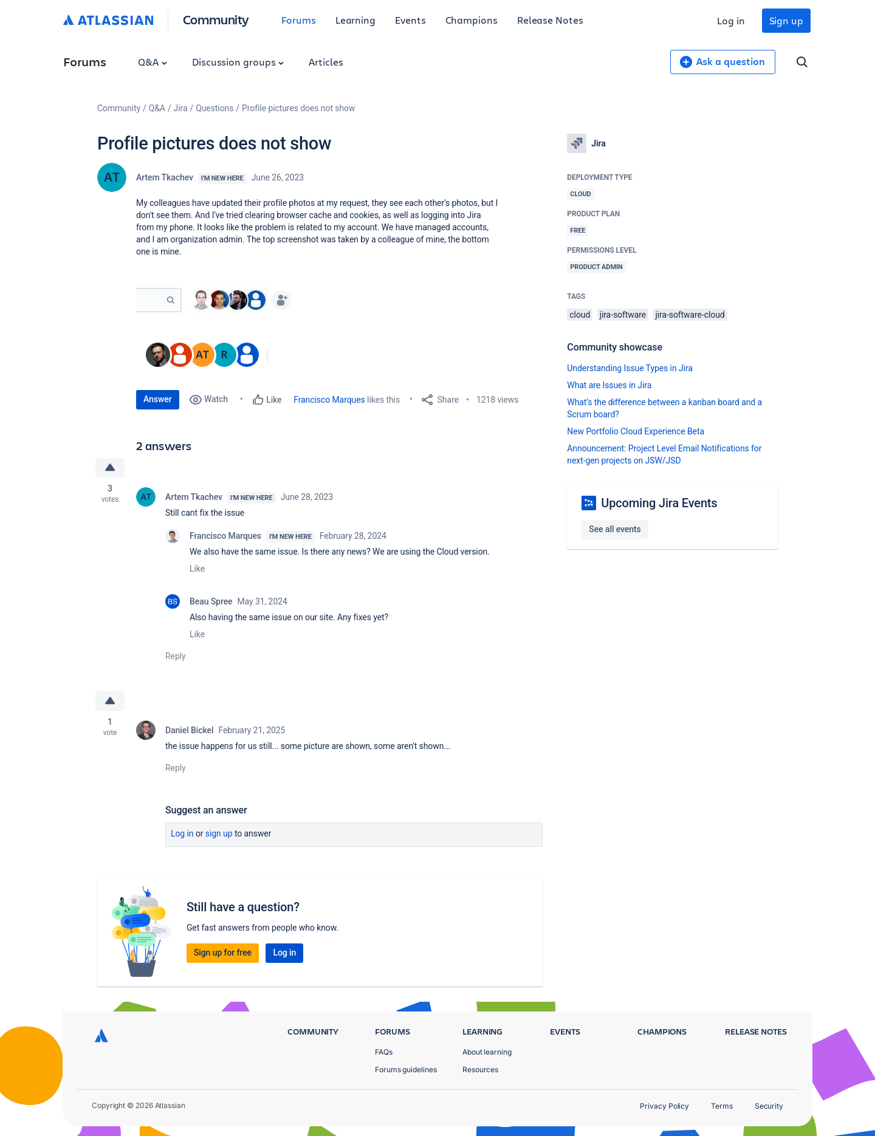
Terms (722, 1105)
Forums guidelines (406, 1069)
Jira (181, 108)
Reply (175, 656)
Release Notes (550, 19)
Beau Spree (211, 601)
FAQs (384, 1051)
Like (197, 568)
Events (410, 19)
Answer (157, 399)
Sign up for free (223, 952)
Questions (214, 108)
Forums (298, 19)
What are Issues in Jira (609, 385)
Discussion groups (238, 61)
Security (769, 1105)
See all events (614, 529)
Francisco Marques (329, 400)
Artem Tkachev (164, 177)
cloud (579, 315)
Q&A (152, 61)
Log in (731, 20)
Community (216, 19)
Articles (326, 61)
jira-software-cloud (689, 315)
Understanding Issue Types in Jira (630, 368)
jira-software (623, 315)
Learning (355, 19)
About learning (487, 1051)
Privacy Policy (664, 1105)
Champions (471, 19)
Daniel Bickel (189, 730)
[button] (217, 300)
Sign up (786, 20)
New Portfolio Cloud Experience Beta (635, 431)
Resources (480, 1069)
